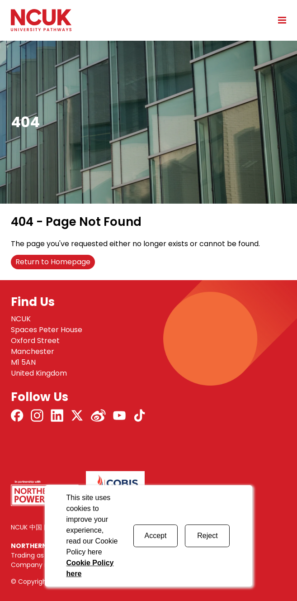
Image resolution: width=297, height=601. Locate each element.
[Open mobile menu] (279, 20)
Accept (156, 535)
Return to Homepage (52, 262)
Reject (207, 535)
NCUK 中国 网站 (34, 527)
